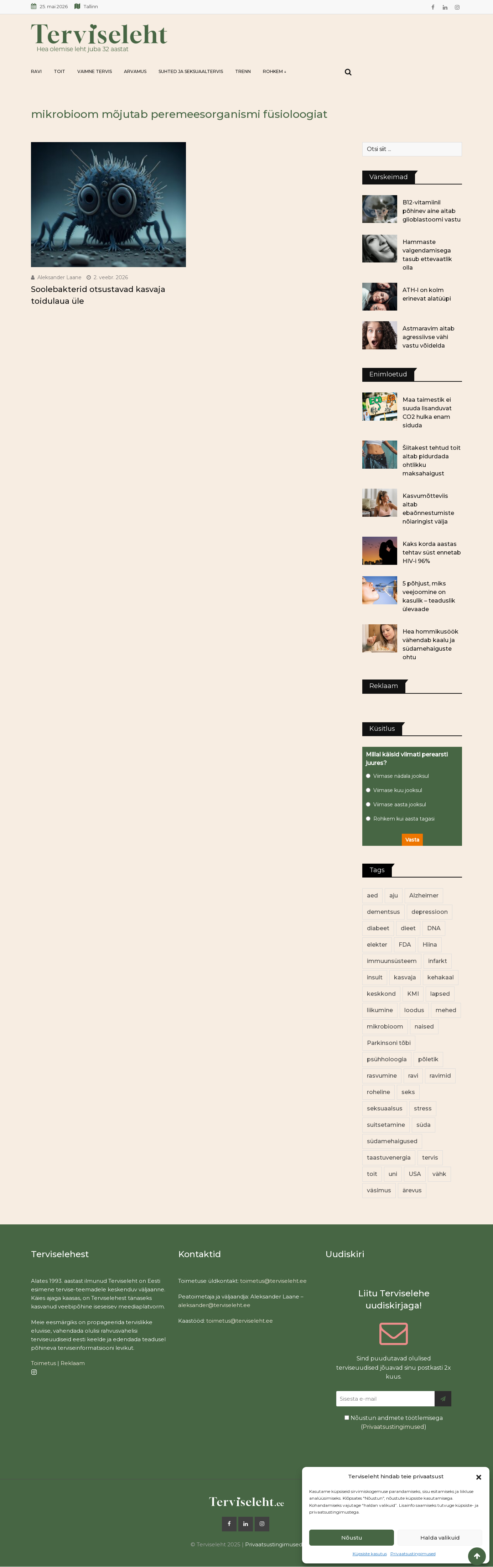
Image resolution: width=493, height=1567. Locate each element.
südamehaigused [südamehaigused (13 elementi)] (392, 1141)
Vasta (412, 840)
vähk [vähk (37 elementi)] (439, 1174)
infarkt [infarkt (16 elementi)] (437, 961)
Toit (59, 71)
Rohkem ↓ (274, 71)
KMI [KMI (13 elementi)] (413, 993)
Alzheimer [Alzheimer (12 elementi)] (423, 895)
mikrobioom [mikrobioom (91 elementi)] (385, 1026)
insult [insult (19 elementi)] (375, 977)
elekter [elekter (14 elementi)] (377, 944)
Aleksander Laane (59, 277)
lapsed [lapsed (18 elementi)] (440, 993)
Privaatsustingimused (413, 1553)
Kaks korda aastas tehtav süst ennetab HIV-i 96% (432, 552)
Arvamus (135, 71)
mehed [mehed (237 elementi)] (446, 1010)
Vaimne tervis (94, 71)
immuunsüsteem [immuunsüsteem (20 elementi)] (392, 961)
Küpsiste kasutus (370, 1553)
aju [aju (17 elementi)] (393, 895)
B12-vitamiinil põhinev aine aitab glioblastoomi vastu (432, 211)
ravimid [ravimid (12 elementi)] (440, 1075)
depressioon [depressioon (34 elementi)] (429, 912)
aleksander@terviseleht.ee (214, 1305)
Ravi (36, 71)
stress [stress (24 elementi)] (423, 1108)
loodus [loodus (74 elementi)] (414, 1010)
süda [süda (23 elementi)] (423, 1124)
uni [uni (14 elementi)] (393, 1174)
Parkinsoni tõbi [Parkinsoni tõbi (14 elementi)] (389, 1043)
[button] (478, 1476)
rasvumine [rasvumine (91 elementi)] (382, 1075)
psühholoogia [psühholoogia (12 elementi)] (387, 1059)
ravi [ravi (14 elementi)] (413, 1075)
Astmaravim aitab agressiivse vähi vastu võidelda (429, 337)
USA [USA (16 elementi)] (415, 1174)
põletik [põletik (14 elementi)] (428, 1059)
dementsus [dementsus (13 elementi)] (383, 912)
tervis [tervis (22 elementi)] (430, 1157)
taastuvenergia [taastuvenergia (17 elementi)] (389, 1157)
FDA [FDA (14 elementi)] (405, 944)
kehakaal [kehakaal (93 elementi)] (440, 977)
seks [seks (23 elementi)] (408, 1092)
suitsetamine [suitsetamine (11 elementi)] (386, 1124)
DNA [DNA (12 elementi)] (434, 928)
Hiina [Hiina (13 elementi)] (429, 944)
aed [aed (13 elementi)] (372, 895)
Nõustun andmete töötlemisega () (393, 1423)
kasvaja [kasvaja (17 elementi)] (405, 977)
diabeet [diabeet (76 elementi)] (378, 928)
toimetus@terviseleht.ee (273, 1280)
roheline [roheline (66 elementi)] (378, 1092)
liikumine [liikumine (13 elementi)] (380, 1010)
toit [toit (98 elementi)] (372, 1174)
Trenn (243, 71)
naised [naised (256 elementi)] (424, 1026)
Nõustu (351, 1537)
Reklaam (73, 1363)
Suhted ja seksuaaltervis (191, 71)
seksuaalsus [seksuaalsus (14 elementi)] (385, 1108)
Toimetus (43, 1363)
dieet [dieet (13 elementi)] (408, 928)
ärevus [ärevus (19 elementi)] (412, 1190)
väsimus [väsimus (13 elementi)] (379, 1190)
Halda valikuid (440, 1537)
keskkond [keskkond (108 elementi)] (381, 993)
